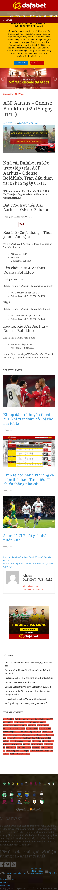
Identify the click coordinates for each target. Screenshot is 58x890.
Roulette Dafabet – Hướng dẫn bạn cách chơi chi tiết (29, 677)
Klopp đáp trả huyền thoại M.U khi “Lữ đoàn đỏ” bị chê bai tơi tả (28, 419)
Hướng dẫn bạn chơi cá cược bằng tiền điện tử (26, 703)
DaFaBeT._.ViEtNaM (28, 123)
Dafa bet (35, 722)
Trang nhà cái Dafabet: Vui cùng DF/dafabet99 (25, 699)
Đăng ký (21, 63)
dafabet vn (21, 728)
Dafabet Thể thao (10, 728)
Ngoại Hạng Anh (37, 744)
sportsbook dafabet (24, 747)
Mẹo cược (8, 94)
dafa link (29, 728)
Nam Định (26, 744)
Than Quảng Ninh (12, 751)
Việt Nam (13, 754)
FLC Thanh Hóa (21, 732)
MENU (9, 20)
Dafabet (42, 722)
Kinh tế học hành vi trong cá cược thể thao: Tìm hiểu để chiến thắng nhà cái (28, 479)
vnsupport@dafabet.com (13, 873)
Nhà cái (53, 16)
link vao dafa (36, 741)
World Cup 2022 (23, 754)
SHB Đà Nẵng (11, 747)
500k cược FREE (38, 16)
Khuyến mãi (37, 63)
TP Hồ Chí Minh (36, 751)
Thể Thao (19, 94)
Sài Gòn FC (36, 747)
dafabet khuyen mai (19, 725)
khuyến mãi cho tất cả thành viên (23, 735)
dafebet (35, 728)
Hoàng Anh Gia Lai (34, 732)
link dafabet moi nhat (23, 741)
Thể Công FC (24, 751)
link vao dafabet (48, 741)
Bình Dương (19, 719)
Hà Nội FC (46, 732)
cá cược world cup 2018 (23, 722)
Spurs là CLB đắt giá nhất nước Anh (25, 538)
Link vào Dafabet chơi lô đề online (20, 682)
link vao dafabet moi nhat (12, 744)
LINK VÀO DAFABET (19, 16)
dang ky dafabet (45, 728)
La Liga (12, 741)
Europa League (9, 732)
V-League (46, 751)
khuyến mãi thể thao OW (16, 738)
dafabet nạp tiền (43, 725)
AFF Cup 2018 (8, 719)
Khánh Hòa (30, 738)
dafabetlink (32, 725)
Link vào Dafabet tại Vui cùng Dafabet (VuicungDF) (28, 686)
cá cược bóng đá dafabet (33, 719)
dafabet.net (7, 725)
